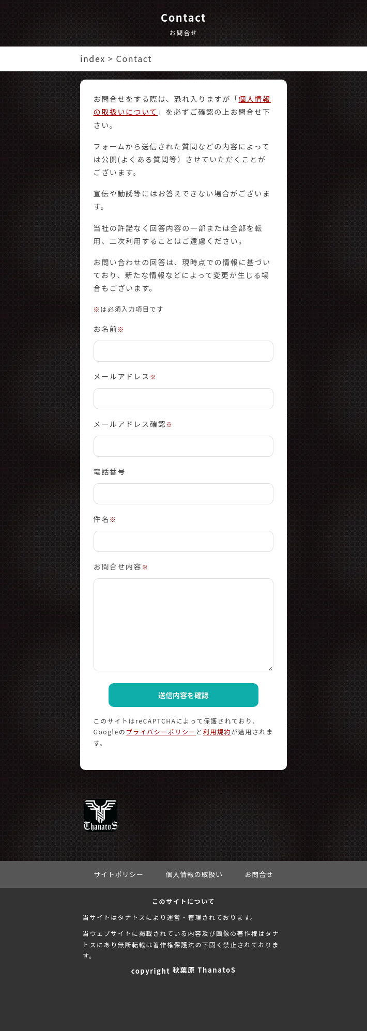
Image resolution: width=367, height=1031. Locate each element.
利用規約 (217, 731)
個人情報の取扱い (193, 874)
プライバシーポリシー (161, 731)
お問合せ (259, 874)
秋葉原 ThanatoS (204, 970)
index (92, 58)
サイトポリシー (119, 874)
